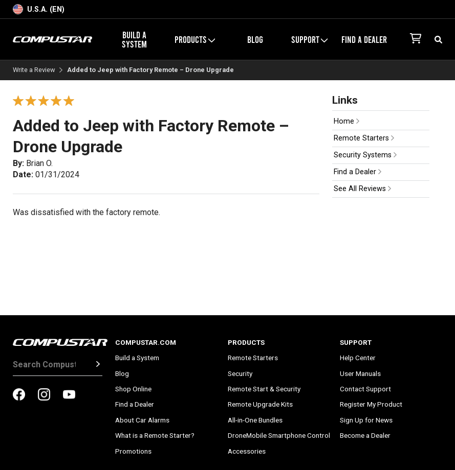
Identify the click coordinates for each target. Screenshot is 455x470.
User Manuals (360, 373)
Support (309, 39)
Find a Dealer (364, 39)
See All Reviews (362, 188)
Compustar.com (145, 342)
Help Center (358, 358)
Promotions (133, 451)
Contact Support (365, 389)
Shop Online (133, 389)
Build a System (134, 39)
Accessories (247, 451)
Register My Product (371, 404)
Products (195, 39)
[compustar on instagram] (44, 395)
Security (240, 373)
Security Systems (365, 155)
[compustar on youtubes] (69, 395)
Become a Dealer (365, 435)
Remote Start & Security (264, 389)
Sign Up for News (366, 420)
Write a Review (34, 70)
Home (346, 121)
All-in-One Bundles (255, 420)
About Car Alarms (142, 420)
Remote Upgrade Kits (260, 404)
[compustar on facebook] (19, 395)
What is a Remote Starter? (154, 435)
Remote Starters (364, 138)
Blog (255, 39)
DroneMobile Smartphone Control (279, 435)
